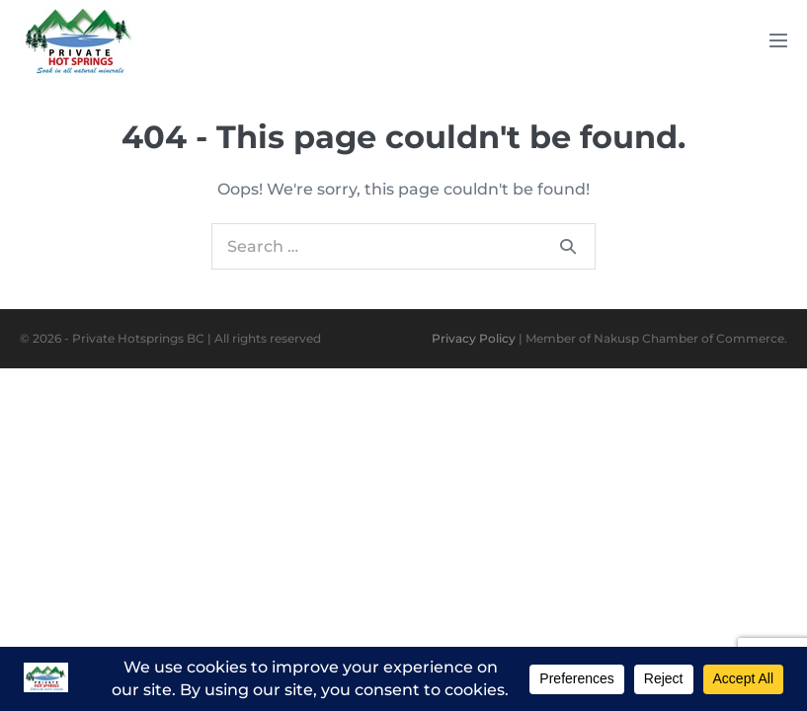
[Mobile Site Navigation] (778, 40)
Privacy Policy (474, 338)
